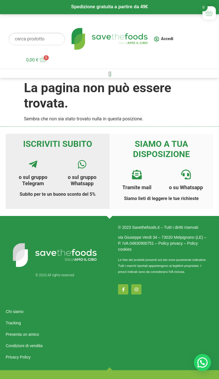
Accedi (167, 38)
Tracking (13, 323)
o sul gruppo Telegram (33, 180)
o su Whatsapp (186, 187)
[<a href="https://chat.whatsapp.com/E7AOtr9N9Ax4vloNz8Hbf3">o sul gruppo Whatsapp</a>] (82, 164)
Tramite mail (136, 187)
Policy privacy (170, 243)
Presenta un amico (22, 334)
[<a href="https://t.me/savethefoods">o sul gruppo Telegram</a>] (33, 164)
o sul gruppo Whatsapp (82, 180)
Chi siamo (14, 311)
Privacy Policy (18, 357)
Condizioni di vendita (24, 345)
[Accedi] (156, 39)
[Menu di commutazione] (109, 74)
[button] (202, 362)
